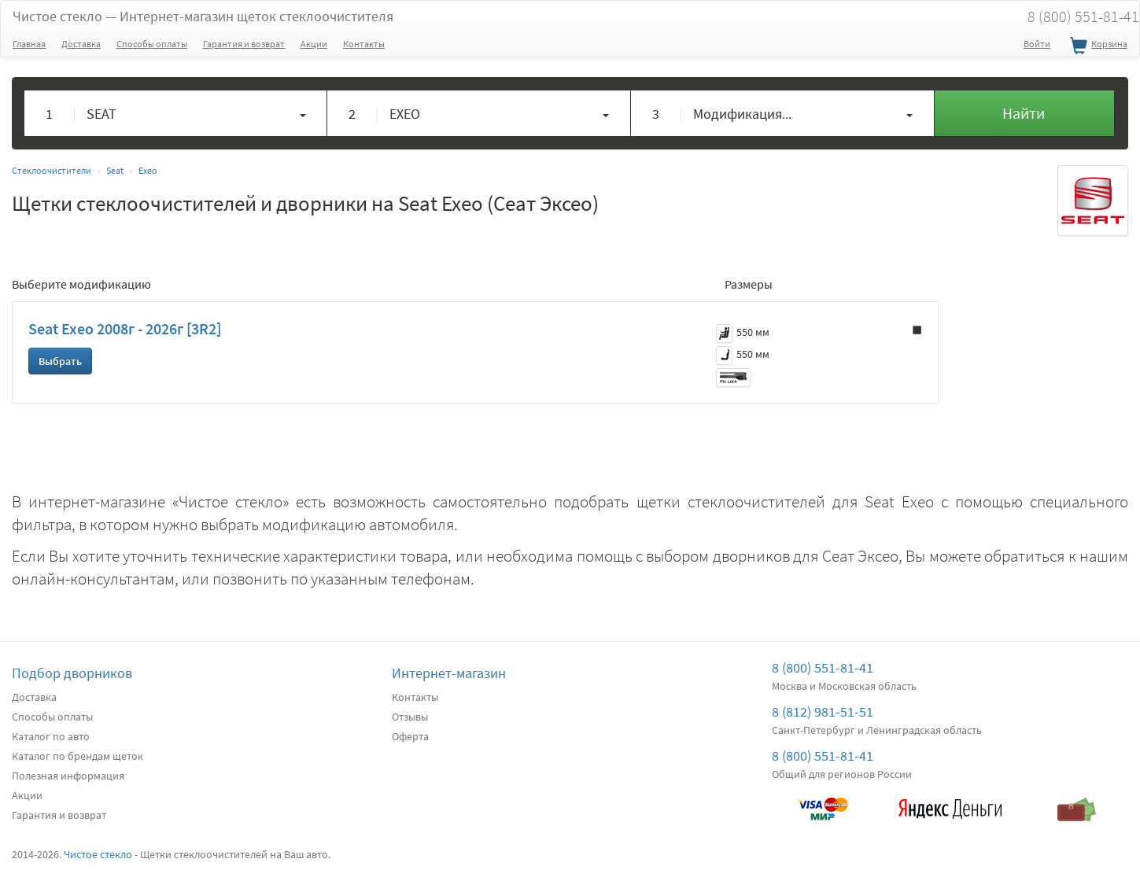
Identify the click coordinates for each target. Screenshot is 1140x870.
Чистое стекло (203, 16)
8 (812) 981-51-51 (822, 711)
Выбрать (60, 361)
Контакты (364, 44)
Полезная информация (68, 776)
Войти (1037, 44)
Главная (29, 44)
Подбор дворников (72, 673)
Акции (314, 44)
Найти (1023, 113)
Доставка (81, 44)
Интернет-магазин (449, 673)
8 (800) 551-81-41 (822, 667)
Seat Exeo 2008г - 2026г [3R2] (124, 328)
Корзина (1096, 46)
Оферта (410, 736)
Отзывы (410, 717)
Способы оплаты (151, 44)
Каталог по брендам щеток (77, 756)
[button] (176, 113)
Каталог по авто (51, 736)
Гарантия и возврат (244, 44)
